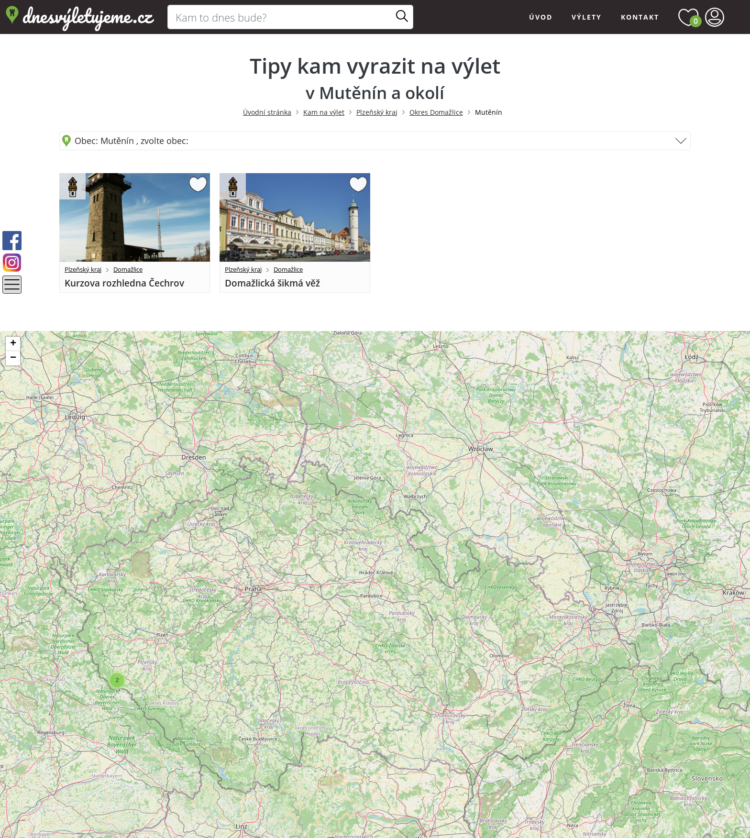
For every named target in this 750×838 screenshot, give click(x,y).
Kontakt (640, 17)
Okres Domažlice (436, 112)
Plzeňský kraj (376, 112)
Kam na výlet (323, 112)
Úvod (540, 17)
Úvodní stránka (267, 112)
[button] (117, 680)
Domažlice (128, 269)
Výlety (587, 17)
